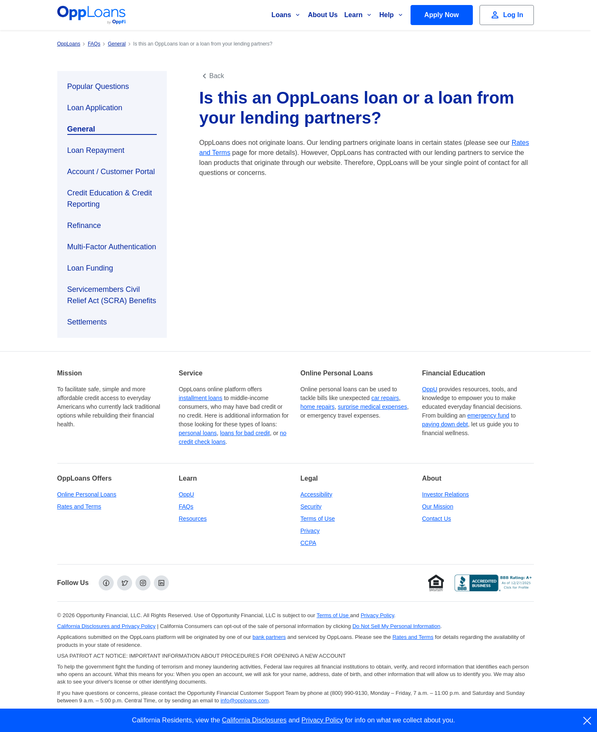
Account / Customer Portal (111, 171)
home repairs (318, 406)
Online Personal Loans (87, 494)
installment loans (200, 398)
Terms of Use (318, 518)
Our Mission (438, 506)
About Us (322, 14)
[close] (587, 720)
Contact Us (436, 518)
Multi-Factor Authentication (111, 247)
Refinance (84, 225)
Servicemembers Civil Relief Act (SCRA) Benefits (111, 295)
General (81, 129)
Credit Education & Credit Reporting (109, 198)
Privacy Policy (322, 720)
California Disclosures (254, 720)
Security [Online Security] (311, 506)
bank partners (269, 637)
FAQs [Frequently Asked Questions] (186, 506)
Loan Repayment (96, 150)
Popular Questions (98, 86)
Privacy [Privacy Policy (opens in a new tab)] (310, 530)
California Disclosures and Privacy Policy (106, 626)
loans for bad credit (245, 433)
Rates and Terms (79, 506)
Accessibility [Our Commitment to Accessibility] (316, 494)
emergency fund (488, 415)
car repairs (385, 398)
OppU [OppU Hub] (430, 389)
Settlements (87, 322)
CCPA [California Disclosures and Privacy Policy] (308, 543)
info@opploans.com (244, 700)
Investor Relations (445, 494)
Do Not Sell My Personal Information (396, 626)
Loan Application (94, 108)
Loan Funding (90, 268)
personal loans (198, 433)
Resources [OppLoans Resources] (193, 518)
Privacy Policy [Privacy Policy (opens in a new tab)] (377, 615)
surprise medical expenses (372, 406)
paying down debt (445, 424)
